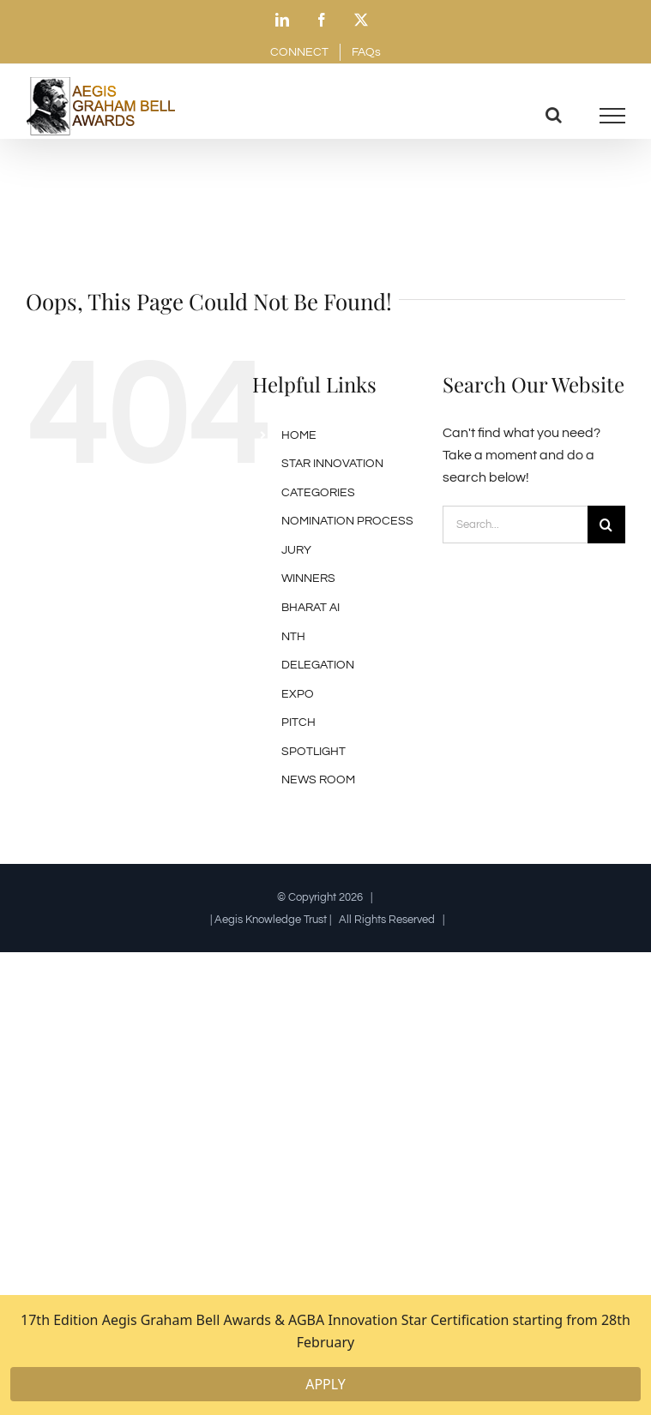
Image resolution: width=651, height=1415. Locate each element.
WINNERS (308, 579)
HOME (298, 435)
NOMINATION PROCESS (347, 521)
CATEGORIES (318, 493)
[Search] (606, 524)
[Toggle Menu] (613, 115)
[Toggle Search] (554, 114)
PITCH (298, 722)
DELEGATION (317, 665)
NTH (293, 637)
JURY (296, 550)
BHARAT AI (310, 608)
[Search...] (515, 524)
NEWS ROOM (318, 780)
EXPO (297, 694)
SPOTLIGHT (313, 752)
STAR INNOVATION (332, 464)
